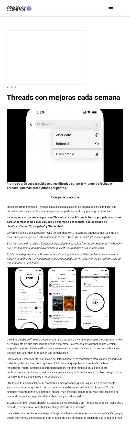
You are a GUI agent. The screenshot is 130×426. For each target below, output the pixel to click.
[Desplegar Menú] (110, 8)
